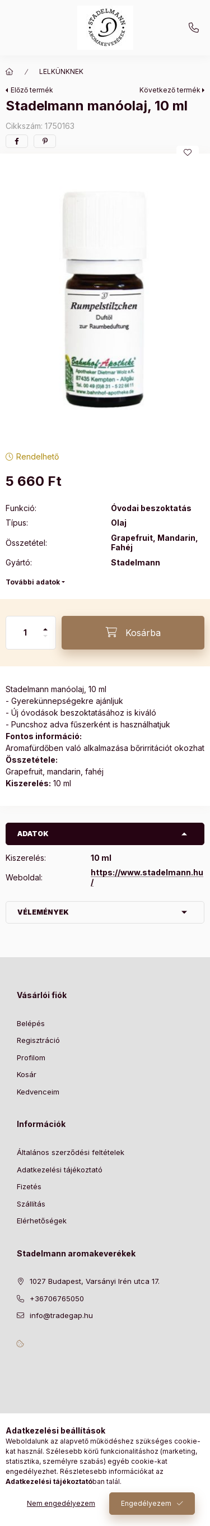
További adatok (33, 582)
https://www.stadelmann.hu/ (147, 877)
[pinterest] (45, 141)
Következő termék (169, 90)
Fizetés (29, 1186)
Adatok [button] (33, 833)
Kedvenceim (38, 1091)
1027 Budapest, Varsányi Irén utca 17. (95, 1281)
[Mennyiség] (25, 632)
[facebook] (17, 141)
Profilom (31, 1057)
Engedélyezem (146, 1503)
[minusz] (45, 641)
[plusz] (45, 624)
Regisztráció (38, 1040)
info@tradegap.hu (61, 1315)
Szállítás (31, 1203)
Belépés (31, 1023)
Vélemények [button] (43, 912)
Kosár (26, 1074)
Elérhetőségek (42, 1220)
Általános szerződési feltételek (70, 1152)
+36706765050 (193, 28)
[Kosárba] (133, 633)
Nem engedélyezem (61, 1503)
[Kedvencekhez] (187, 152)
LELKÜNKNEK (61, 71)
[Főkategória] (9, 72)
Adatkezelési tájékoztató (59, 1169)
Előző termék (32, 90)
